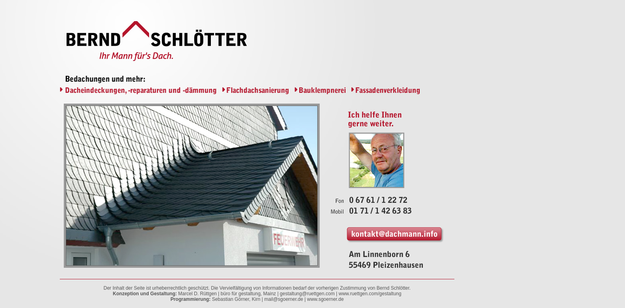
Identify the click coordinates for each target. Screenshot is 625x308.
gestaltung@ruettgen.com (307, 293)
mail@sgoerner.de (283, 299)
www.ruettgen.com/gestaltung (370, 293)
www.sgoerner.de (325, 299)
